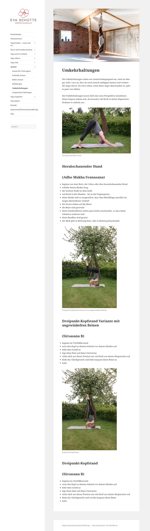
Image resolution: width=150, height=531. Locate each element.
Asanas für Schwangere (21, 71)
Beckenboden (16, 34)
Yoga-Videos (15, 58)
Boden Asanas (17, 79)
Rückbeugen (17, 84)
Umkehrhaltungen (20, 88)
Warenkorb (15, 101)
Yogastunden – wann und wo (20, 44)
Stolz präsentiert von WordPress (105, 525)
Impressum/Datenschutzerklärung (23, 109)
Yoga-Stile (14, 62)
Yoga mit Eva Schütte (19, 54)
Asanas (14, 67)
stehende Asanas (18, 75)
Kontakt (14, 105)
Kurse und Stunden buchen (21, 50)
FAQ (12, 114)
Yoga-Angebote (16, 97)
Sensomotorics (16, 39)
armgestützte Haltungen (22, 92)
